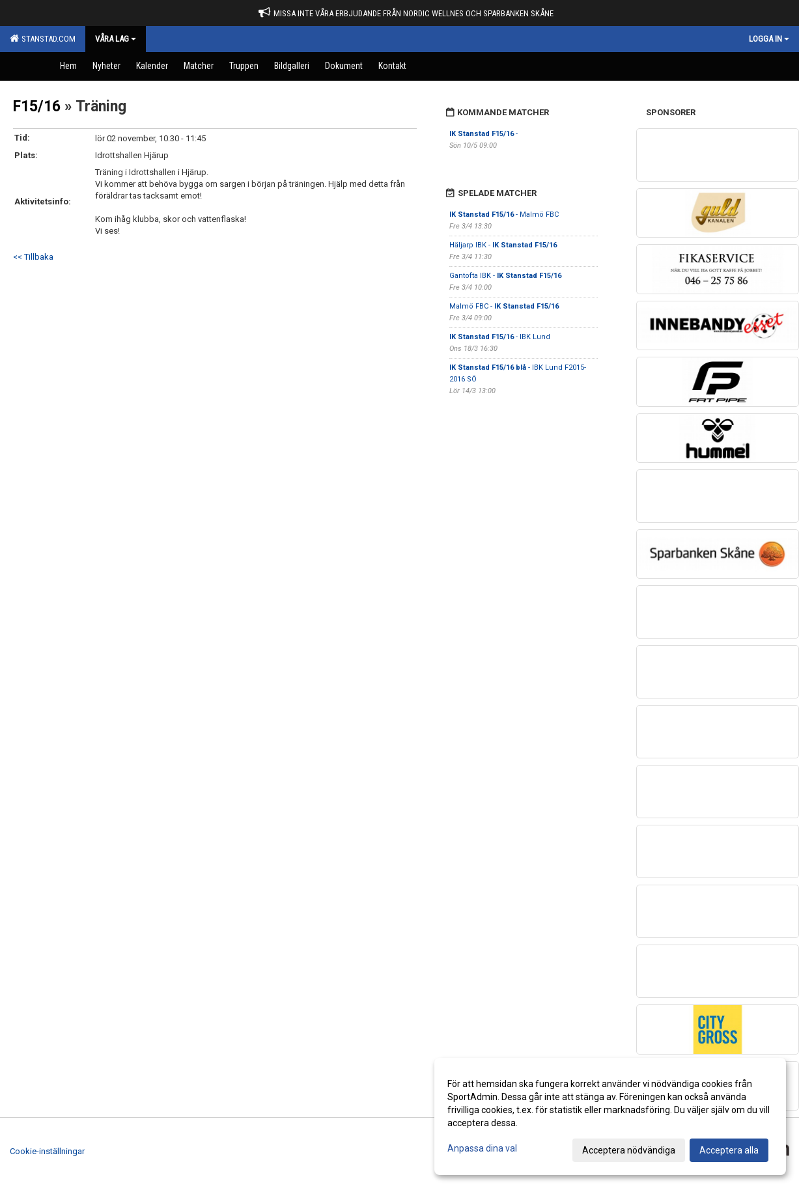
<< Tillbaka (33, 257)
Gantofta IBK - (505, 275)
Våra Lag (115, 39)
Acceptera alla (729, 1150)
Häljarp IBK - (503, 245)
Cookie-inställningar (47, 1151)
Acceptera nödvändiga (628, 1150)
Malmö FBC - (504, 306)
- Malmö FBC (504, 214)
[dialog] (610, 1116)
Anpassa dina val (482, 1148)
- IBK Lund (499, 337)
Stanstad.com (43, 38)
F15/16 (37, 106)
